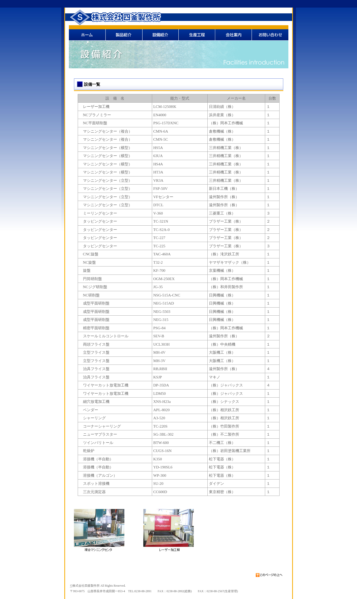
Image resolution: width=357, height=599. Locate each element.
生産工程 (197, 32)
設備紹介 (160, 32)
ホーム (87, 32)
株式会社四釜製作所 (109, 16)
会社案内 (233, 32)
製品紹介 (123, 32)
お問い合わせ (270, 32)
